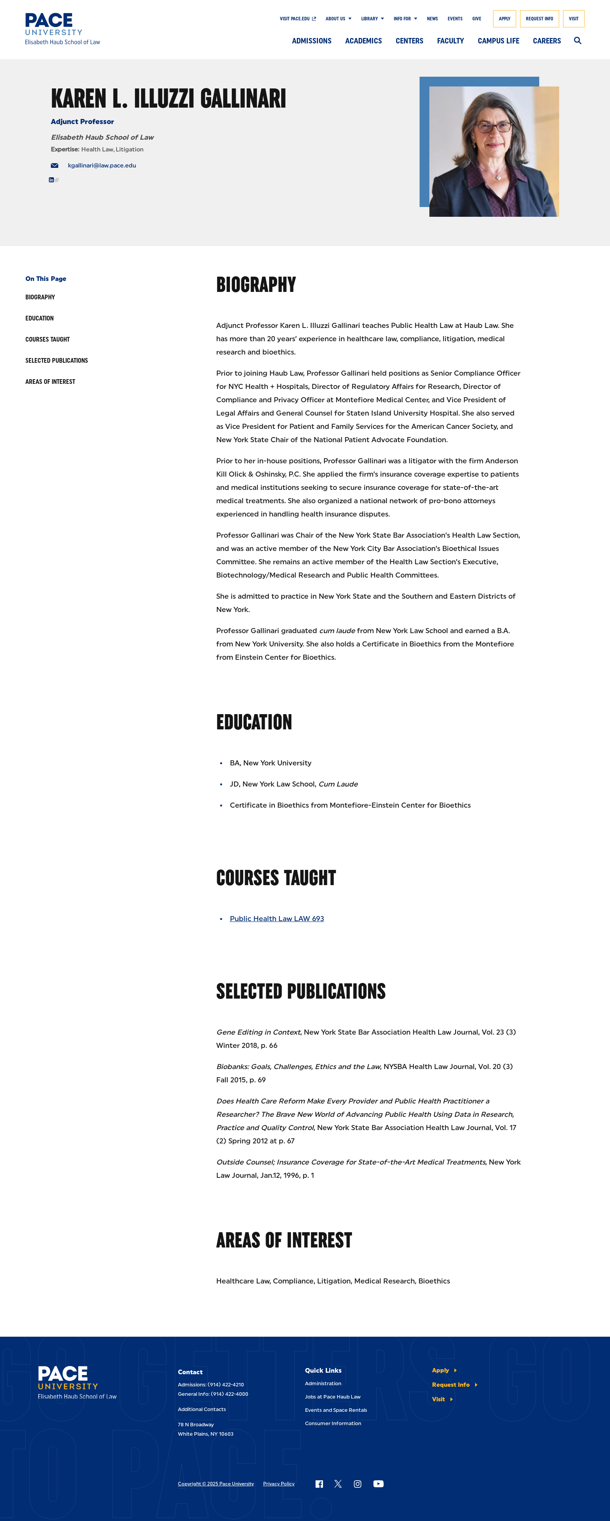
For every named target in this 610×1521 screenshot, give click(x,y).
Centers (409, 40)
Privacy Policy (278, 1484)
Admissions (312, 40)
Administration (323, 1383)
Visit (574, 19)
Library (369, 19)
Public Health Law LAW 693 (277, 918)
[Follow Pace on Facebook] (319, 1484)
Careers (547, 40)
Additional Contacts (202, 1409)
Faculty (450, 40)
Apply (504, 19)
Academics (363, 40)
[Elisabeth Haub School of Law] (82, 28)
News (432, 19)
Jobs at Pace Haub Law (333, 1397)
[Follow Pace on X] (338, 1484)
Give (476, 19)
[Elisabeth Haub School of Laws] (89, 1384)
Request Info (539, 19)
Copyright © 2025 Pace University (216, 1484)
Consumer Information (333, 1423)
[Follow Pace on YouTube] (378, 1484)
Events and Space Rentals (336, 1410)
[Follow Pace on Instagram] (357, 1484)
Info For (402, 19)
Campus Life (498, 40)
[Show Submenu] (348, 19)
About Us (335, 19)
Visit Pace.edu (295, 19)
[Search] (578, 41)
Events (455, 19)
